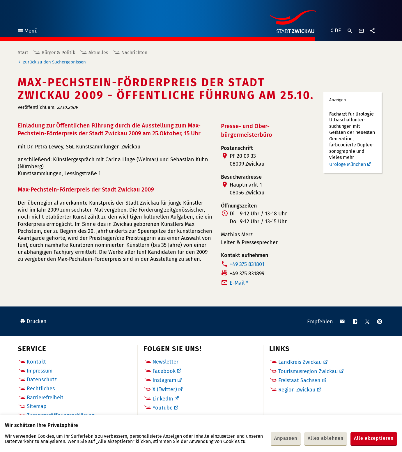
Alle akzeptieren (374, 438)
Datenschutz (42, 379)
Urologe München (347, 164)
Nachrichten (134, 52)
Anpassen (285, 438)
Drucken (33, 321)
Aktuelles (98, 52)
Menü (27, 32)
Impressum (39, 371)
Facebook (164, 371)
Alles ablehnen (325, 438)
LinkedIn (163, 399)
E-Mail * (239, 283)
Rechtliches (41, 388)
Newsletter (165, 362)
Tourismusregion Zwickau (308, 371)
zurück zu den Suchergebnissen (54, 62)
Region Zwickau (296, 390)
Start (23, 52)
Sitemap (37, 406)
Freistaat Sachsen (299, 380)
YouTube (163, 408)
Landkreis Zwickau (300, 362)
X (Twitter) (165, 389)
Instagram (164, 380)
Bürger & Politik (58, 52)
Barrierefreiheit (45, 397)
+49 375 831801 (247, 264)
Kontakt (36, 362)
